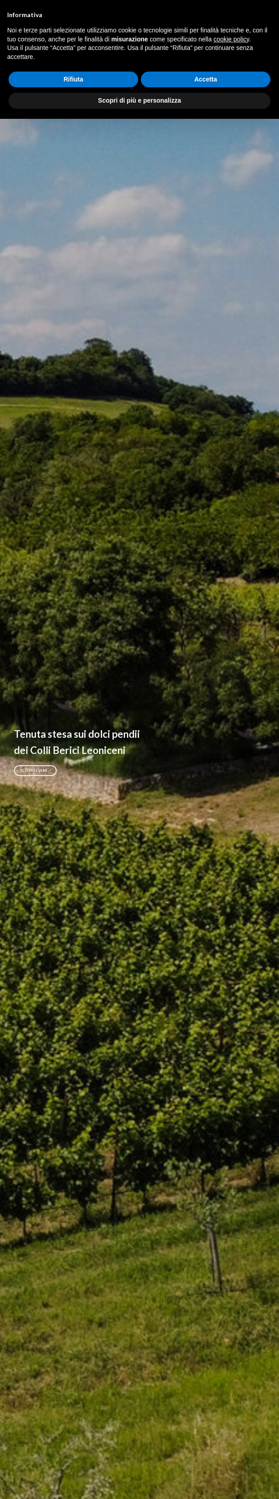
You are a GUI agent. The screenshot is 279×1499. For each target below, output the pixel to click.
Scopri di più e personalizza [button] (139, 100)
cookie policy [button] (231, 39)
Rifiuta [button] (73, 79)
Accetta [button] (205, 79)
